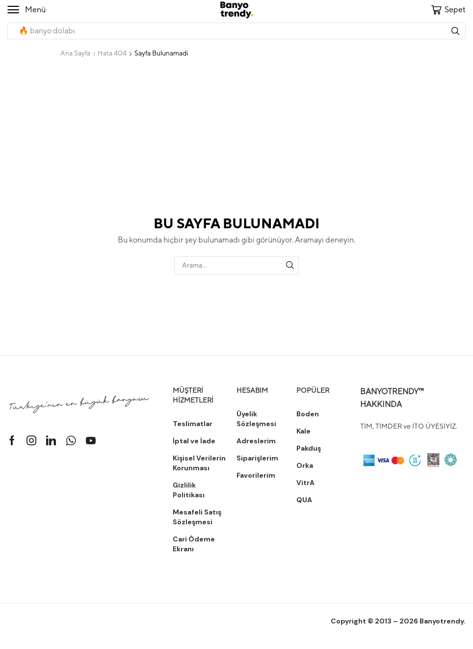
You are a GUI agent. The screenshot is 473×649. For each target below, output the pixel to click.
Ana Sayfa (75, 53)
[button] (26, 10)
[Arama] (455, 31)
